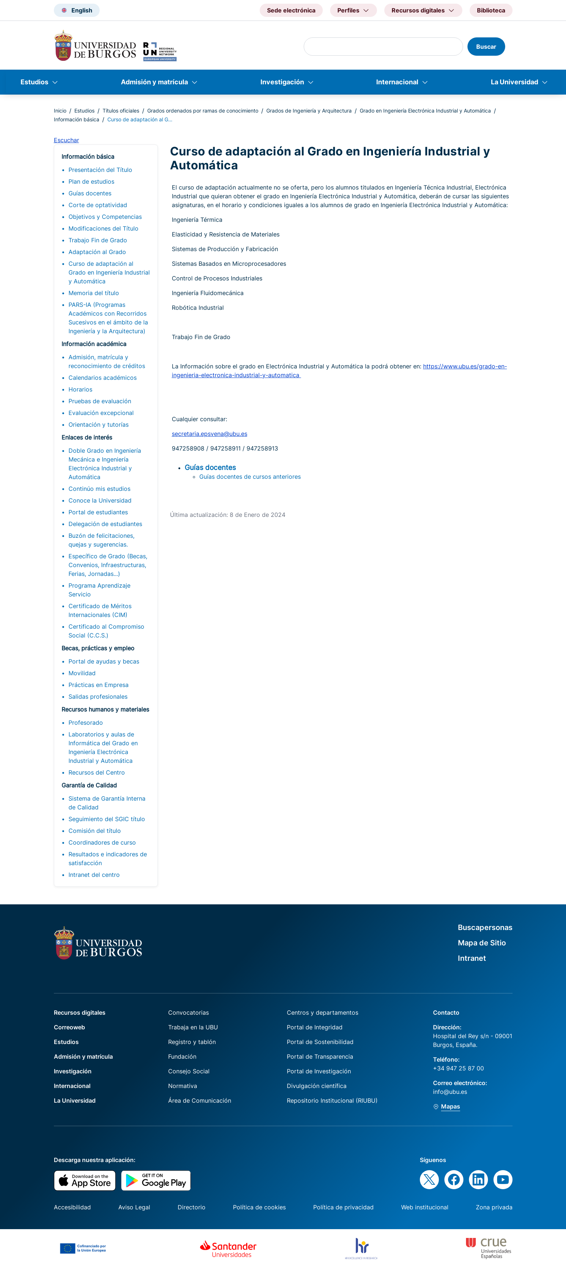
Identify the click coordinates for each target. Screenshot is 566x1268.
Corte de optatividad (98, 205)
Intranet (472, 958)
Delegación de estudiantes (105, 524)
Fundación (182, 1056)
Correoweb (69, 1027)
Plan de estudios (91, 181)
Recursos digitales (80, 1012)
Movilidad (82, 673)
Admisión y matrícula (154, 82)
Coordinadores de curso (102, 842)
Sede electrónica (291, 10)
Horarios (80, 389)
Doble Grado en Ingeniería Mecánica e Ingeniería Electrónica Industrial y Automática (105, 464)
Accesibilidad (72, 1207)
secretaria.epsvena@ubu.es (209, 433)
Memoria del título (94, 293)
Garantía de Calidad (89, 785)
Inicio (60, 110)
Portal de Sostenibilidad (320, 1041)
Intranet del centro (94, 874)
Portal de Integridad (315, 1027)
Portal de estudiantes (98, 512)
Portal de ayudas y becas (104, 661)
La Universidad (514, 82)
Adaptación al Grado (97, 252)
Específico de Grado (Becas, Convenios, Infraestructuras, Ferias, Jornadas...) (108, 564)
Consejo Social (189, 1071)
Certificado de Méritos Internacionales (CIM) (100, 610)
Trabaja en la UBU (193, 1027)
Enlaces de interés (87, 437)
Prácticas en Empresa (99, 684)
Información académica (94, 344)
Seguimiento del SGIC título (107, 819)
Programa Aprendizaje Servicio (99, 590)
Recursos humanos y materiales (105, 709)
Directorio (192, 1207)
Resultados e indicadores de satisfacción (108, 858)
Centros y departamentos (322, 1012)
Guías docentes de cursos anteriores (250, 476)
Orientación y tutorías (99, 424)
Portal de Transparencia (320, 1056)
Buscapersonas (485, 927)
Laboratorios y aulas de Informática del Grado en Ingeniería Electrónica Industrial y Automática (103, 747)
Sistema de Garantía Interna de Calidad (107, 803)
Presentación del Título (100, 169)
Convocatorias (188, 1012)
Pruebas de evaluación (100, 401)
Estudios (34, 82)
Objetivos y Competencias (105, 216)
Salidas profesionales (98, 696)
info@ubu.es (450, 1091)
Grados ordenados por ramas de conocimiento (202, 110)
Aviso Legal (134, 1207)
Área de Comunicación (199, 1100)
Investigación (282, 82)
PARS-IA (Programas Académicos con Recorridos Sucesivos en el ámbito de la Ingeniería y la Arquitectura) (108, 318)
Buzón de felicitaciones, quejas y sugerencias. (101, 540)
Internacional (397, 82)
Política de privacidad (343, 1207)
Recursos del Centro (97, 772)
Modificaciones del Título (103, 228)
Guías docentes (90, 193)
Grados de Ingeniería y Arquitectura (309, 110)
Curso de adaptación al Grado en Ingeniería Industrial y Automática (109, 272)
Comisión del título (95, 830)
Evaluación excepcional (101, 412)
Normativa (182, 1085)
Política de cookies (259, 1207)
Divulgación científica (317, 1085)
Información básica (76, 119)
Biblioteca (491, 10)
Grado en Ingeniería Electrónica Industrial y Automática (425, 110)
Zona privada (494, 1207)
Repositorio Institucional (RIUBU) (332, 1100)
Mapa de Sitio (482, 942)
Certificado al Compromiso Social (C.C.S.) (106, 631)
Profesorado (86, 722)
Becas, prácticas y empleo (98, 648)
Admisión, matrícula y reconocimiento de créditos (107, 361)
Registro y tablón (192, 1041)
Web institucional (424, 1207)
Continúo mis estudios (99, 488)
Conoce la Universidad (100, 500)
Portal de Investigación (319, 1071)
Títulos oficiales (121, 110)
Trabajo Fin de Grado (98, 240)
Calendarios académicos (103, 377)
